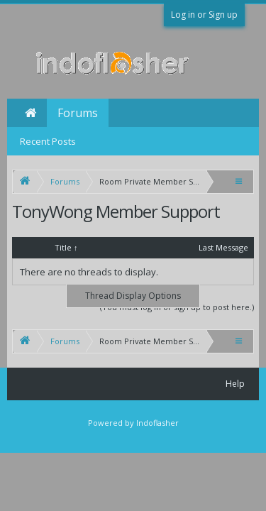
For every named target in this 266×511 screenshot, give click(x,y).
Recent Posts (48, 141)
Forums (77, 113)
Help (235, 384)
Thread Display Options (133, 296)
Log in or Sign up (204, 15)
